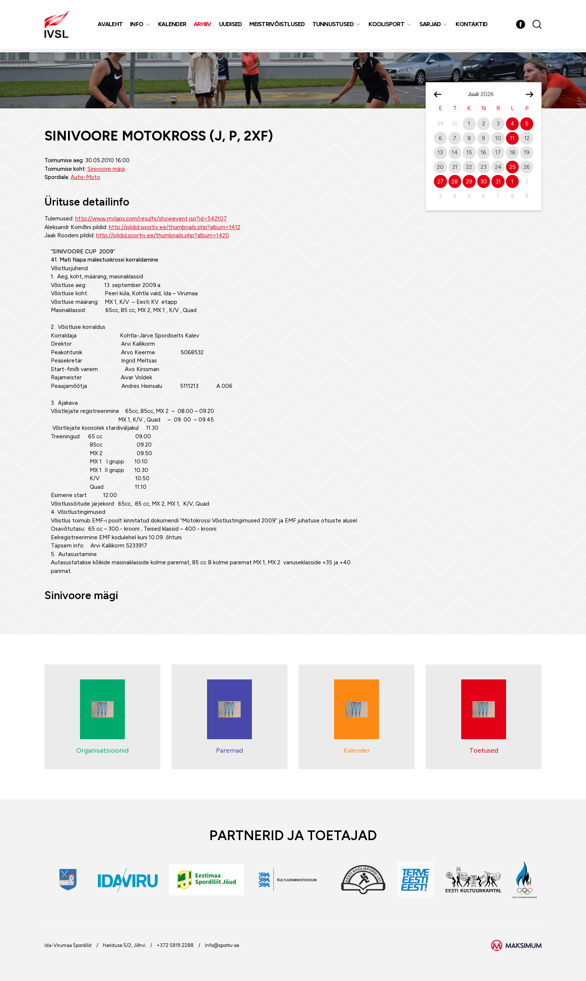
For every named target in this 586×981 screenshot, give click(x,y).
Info (137, 26)
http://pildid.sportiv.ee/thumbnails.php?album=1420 (162, 235)
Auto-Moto (85, 177)
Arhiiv (203, 26)
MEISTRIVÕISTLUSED (277, 26)
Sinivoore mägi (106, 169)
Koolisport (387, 26)
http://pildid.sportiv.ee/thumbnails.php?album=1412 (174, 227)
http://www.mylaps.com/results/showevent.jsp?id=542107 (151, 218)
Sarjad (431, 26)
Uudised (231, 26)
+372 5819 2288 (175, 945)
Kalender (173, 26)
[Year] (490, 94)
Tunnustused (334, 26)
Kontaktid (472, 26)
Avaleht (110, 26)
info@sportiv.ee (222, 945)
